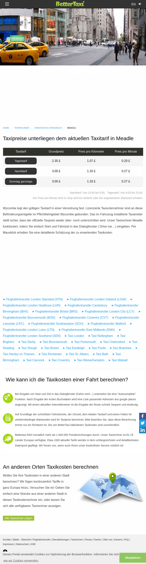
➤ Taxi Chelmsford (112, 342)
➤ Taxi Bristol (50, 348)
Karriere (118, 539)
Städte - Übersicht (22, 539)
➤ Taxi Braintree (120, 348)
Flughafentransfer (41, 539)
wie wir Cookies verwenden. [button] (21, 560)
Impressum (8, 544)
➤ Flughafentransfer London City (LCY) (107, 311)
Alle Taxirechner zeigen (18, 518)
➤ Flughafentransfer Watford (106, 323)
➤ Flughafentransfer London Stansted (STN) (33, 299)
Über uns (107, 539)
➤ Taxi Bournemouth (53, 342)
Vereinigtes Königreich (48, 128)
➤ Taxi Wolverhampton (89, 360)
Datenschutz (22, 544)
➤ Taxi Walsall (117, 360)
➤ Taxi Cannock (33, 360)
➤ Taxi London (74, 335)
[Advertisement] (73, 96)
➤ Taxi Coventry (59, 360)
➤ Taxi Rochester (50, 354)
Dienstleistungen (60, 539)
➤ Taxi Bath (100, 354)
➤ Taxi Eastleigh (74, 348)
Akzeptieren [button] (132, 557)
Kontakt (7, 539)
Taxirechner (21, 128)
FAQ (126, 539)
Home (6, 128)
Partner (97, 539)
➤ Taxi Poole (97, 348)
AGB (33, 544)
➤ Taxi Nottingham (100, 335)
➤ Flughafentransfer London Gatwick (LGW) (96, 299)
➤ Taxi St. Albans (77, 354)
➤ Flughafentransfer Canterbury (85, 305)
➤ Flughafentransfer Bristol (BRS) (55, 311)
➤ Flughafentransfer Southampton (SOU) (55, 323)
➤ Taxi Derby (27, 342)
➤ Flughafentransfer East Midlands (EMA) (86, 329)
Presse (88, 539)
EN (133, 4)
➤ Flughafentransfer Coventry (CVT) (83, 317)
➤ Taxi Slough (27, 348)
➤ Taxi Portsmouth (83, 342)
